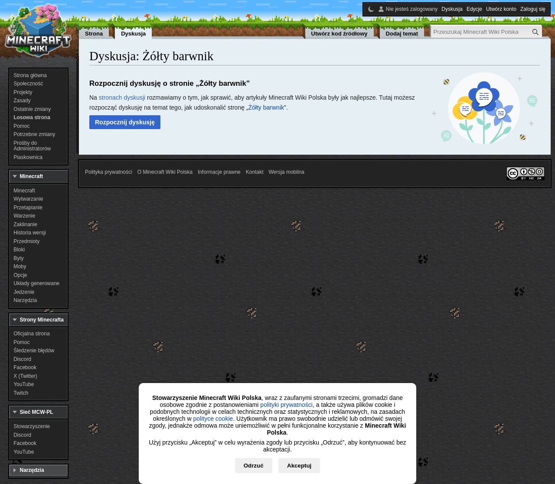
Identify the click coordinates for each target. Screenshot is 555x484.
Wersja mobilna (286, 172)
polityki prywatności (286, 404)
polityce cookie (213, 418)
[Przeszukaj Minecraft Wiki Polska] (486, 32)
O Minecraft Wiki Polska (165, 172)
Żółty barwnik (266, 107)
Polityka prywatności (108, 172)
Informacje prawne (219, 172)
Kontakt (255, 172)
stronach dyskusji (122, 97)
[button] (124, 122)
